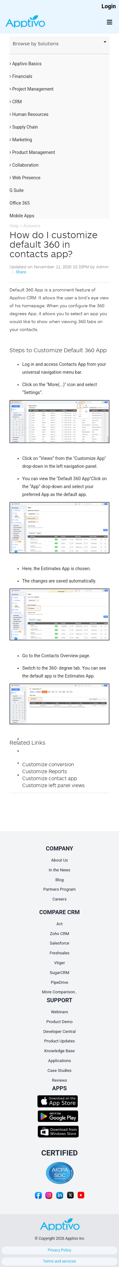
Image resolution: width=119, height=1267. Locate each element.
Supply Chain (24, 127)
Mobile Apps (22, 215)
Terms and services (59, 1261)
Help (14, 225)
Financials (21, 76)
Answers (31, 225)
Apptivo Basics (26, 63)
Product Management (32, 152)
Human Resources (29, 114)
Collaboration (24, 165)
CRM (16, 101)
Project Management (32, 89)
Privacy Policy (59, 1250)
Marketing (21, 139)
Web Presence (25, 177)
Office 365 (20, 203)
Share (21, 272)
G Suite (16, 190)
